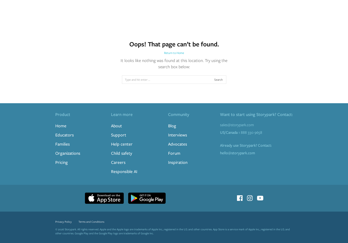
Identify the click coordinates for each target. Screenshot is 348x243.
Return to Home (174, 53)
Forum (174, 153)
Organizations (67, 153)
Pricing (61, 162)
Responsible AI (124, 171)
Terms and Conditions (91, 221)
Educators (64, 135)
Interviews (177, 135)
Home (60, 125)
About (116, 125)
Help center (122, 144)
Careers (118, 162)
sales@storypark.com (237, 124)
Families (62, 144)
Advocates (177, 144)
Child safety (121, 153)
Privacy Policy (63, 221)
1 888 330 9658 (241, 132)
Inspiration (177, 162)
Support (118, 135)
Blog (172, 125)
